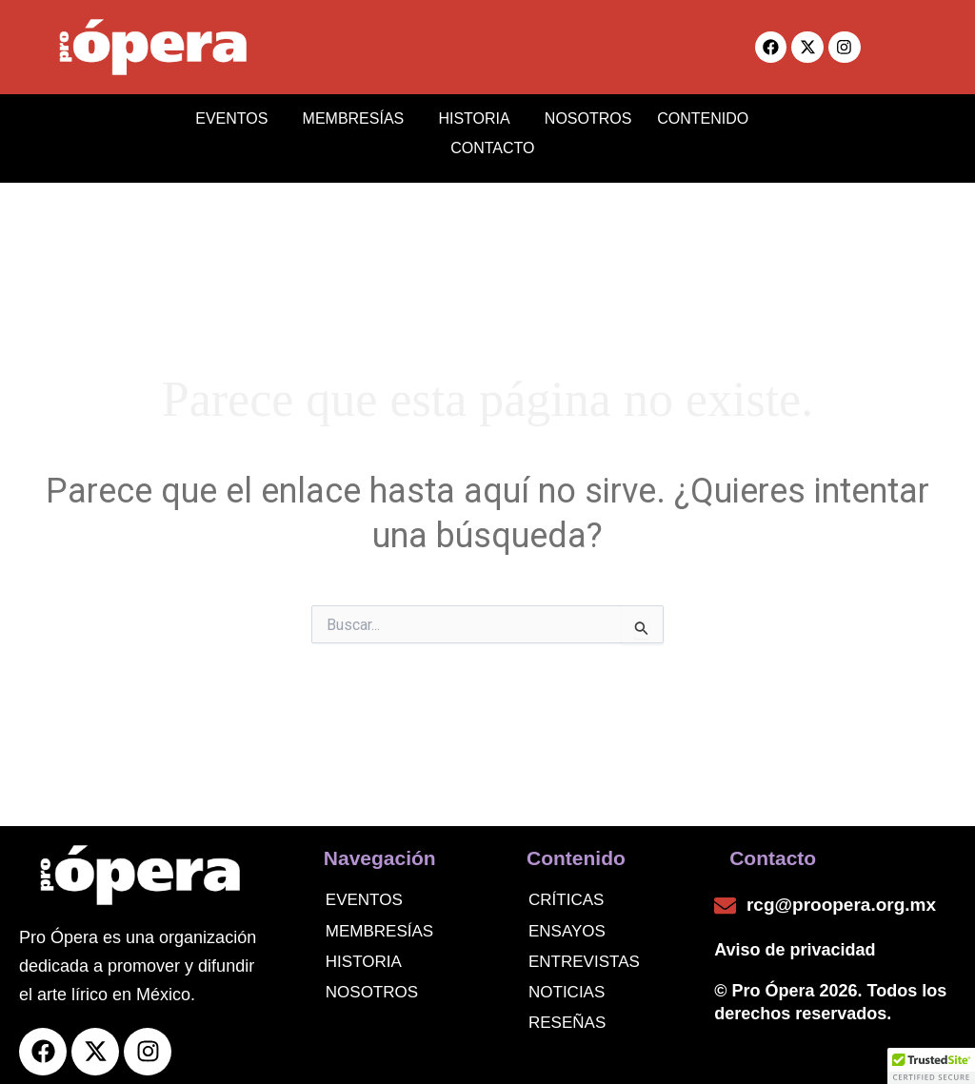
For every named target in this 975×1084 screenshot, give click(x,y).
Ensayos (567, 921)
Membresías (379, 921)
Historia (364, 951)
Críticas (566, 890)
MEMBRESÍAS (352, 116)
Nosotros (372, 982)
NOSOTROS (571, 116)
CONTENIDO (704, 116)
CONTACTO (487, 140)
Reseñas (567, 1012)
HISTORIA (465, 116)
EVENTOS (238, 116)
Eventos (364, 890)
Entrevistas (584, 951)
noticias (566, 982)
